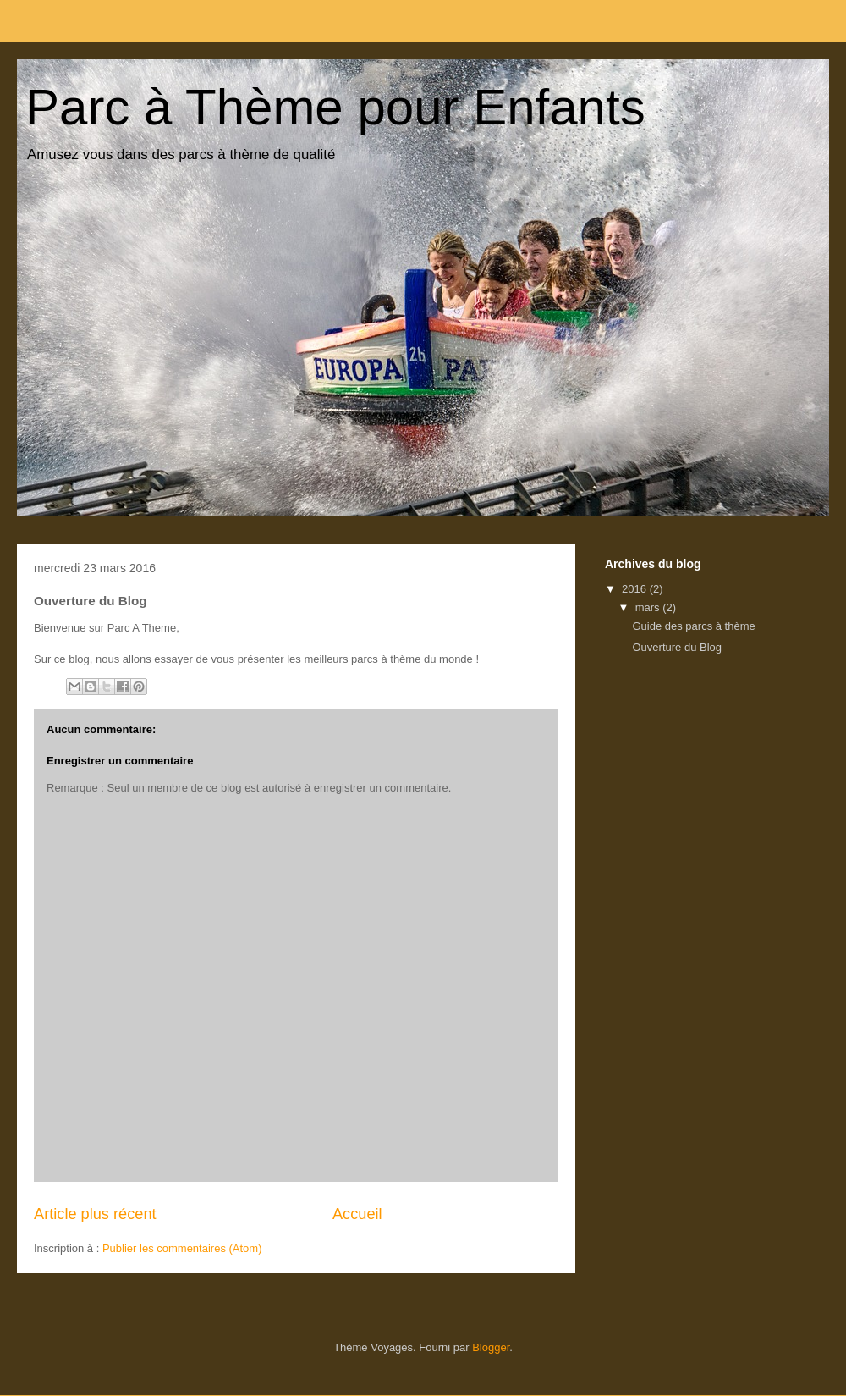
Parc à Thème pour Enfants (335, 107)
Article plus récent (95, 1214)
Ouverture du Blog (677, 647)
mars (649, 607)
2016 (636, 588)
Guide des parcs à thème (693, 626)
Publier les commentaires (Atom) (182, 1248)
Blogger (490, 1347)
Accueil (357, 1214)
